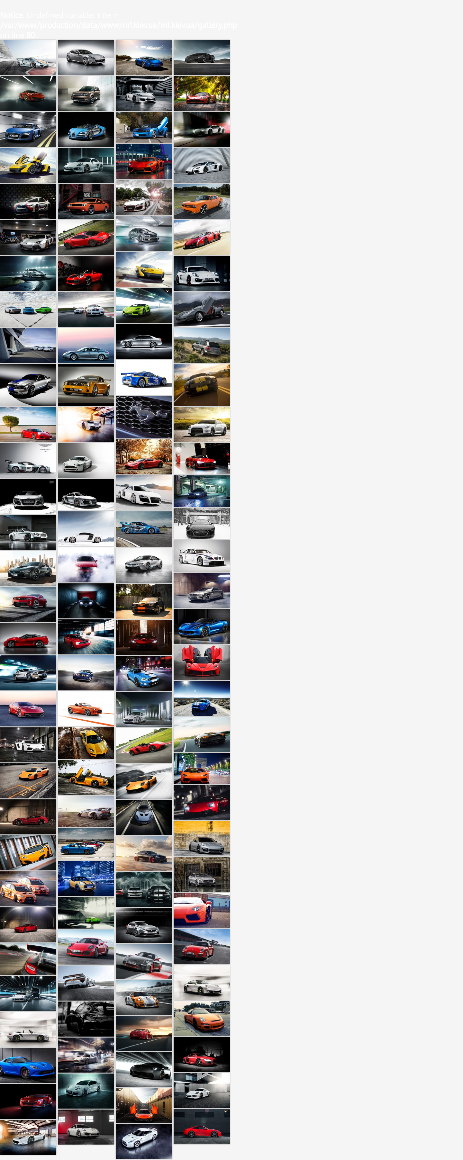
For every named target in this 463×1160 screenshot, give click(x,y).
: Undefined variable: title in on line (118, 25)
